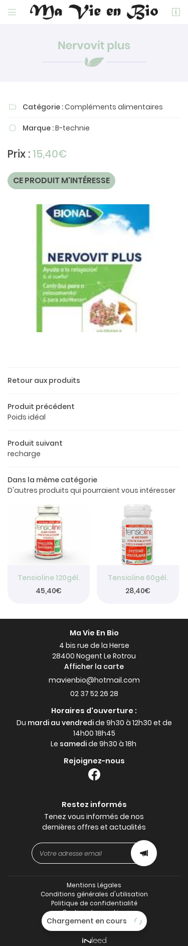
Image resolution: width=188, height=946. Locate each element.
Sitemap (94, 916)
